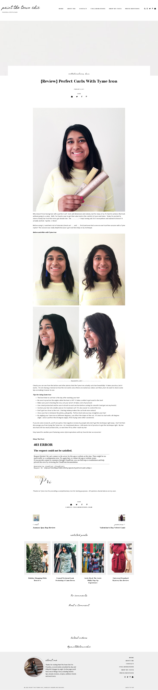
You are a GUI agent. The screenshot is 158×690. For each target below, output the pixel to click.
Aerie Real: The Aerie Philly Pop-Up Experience (92, 580)
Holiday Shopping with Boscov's (37, 579)
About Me (71, 8)
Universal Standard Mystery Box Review (120, 579)
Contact (83, 8)
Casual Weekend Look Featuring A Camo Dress (65, 579)
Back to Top (130, 687)
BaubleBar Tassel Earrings (92, 381)
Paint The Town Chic (21, 7)
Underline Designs (57, 687)
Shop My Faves (115, 8)
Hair (87, 74)
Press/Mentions (132, 8)
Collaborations (98, 8)
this (72, 225)
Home (61, 8)
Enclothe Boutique (63, 381)
